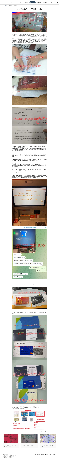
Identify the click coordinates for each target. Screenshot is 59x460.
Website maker (10, 457)
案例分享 (6, 5)
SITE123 (6, 457)
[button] (55, 2)
